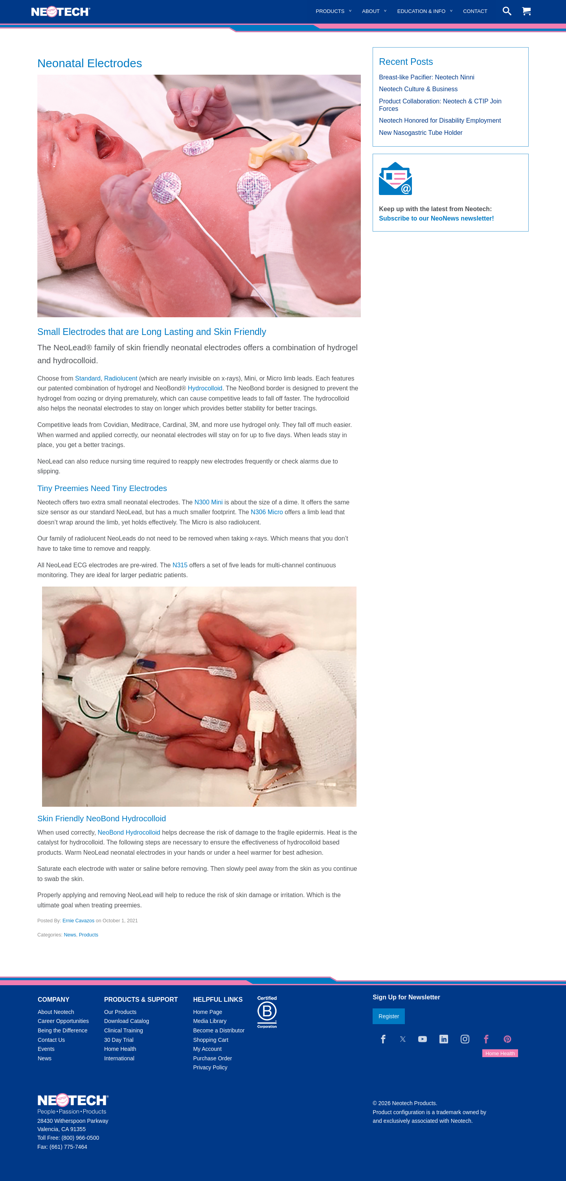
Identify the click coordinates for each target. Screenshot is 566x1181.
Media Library (209, 1021)
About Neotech (56, 1012)
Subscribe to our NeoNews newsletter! (436, 218)
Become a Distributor (218, 1030)
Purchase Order (212, 1058)
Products (88, 935)
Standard (88, 378)
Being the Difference (63, 1030)
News (70, 935)
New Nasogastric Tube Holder (421, 132)
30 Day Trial (119, 1040)
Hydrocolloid (205, 388)
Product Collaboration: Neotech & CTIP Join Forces (440, 105)
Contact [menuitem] (475, 11)
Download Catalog (126, 1021)
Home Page (207, 1012)
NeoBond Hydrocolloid (129, 832)
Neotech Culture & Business (418, 89)
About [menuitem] (371, 11)
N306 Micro (267, 512)
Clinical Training (123, 1030)
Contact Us (51, 1040)
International (119, 1058)
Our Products (120, 1012)
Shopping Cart (210, 1040)
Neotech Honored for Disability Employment (440, 120)
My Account (207, 1049)
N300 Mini (209, 502)
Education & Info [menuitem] (421, 11)
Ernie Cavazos (78, 920)
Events (46, 1049)
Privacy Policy (210, 1067)
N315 (180, 565)
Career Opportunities (63, 1021)
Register (389, 1016)
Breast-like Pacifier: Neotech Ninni (426, 77)
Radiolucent (121, 378)
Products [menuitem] (330, 11)
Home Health (120, 1049)
